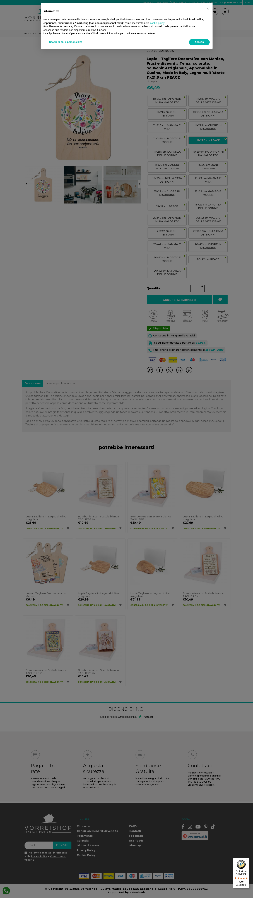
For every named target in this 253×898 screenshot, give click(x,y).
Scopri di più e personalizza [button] (65, 42)
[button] (208, 8)
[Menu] (247, 860)
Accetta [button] (199, 42)
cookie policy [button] (157, 23)
